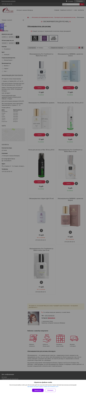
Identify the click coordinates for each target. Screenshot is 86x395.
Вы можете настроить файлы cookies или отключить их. (42, 386)
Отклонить (50, 390)
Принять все (37, 390)
